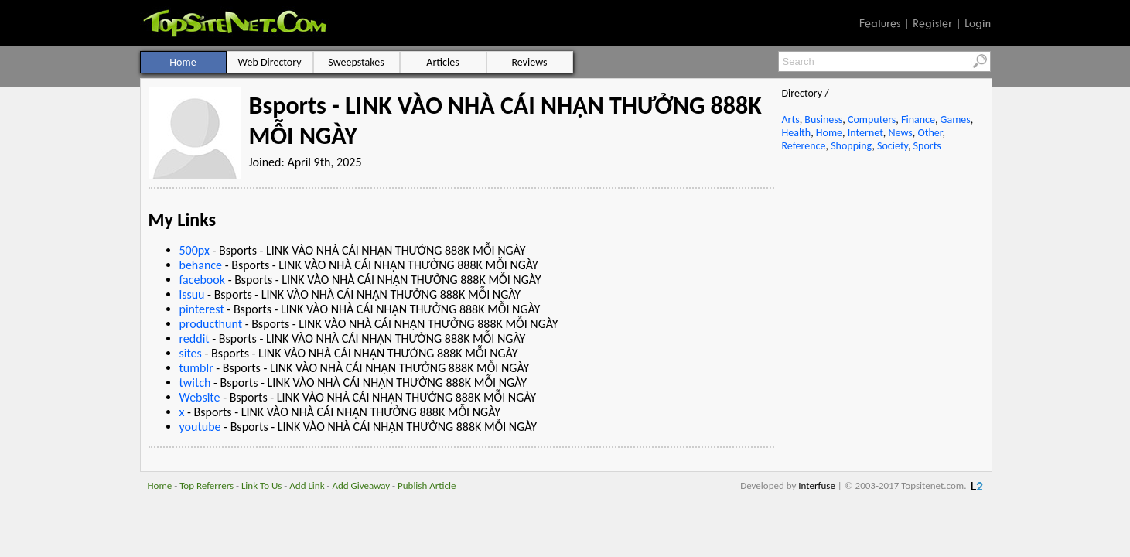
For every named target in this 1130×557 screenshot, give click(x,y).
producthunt (211, 323)
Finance (918, 119)
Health (796, 132)
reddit (194, 338)
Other (929, 132)
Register (932, 23)
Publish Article (427, 485)
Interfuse (816, 485)
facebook (202, 279)
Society (892, 145)
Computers (872, 119)
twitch (195, 382)
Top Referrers (206, 485)
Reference (804, 145)
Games (956, 119)
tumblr (196, 368)
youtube (200, 426)
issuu (192, 294)
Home (829, 132)
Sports (927, 145)
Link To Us (261, 485)
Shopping (851, 145)
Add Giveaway (361, 485)
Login (977, 23)
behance (201, 265)
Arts (791, 119)
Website (199, 397)
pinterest (201, 309)
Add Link (306, 485)
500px (194, 250)
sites (190, 353)
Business (823, 119)
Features (879, 23)
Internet (865, 132)
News (901, 132)
